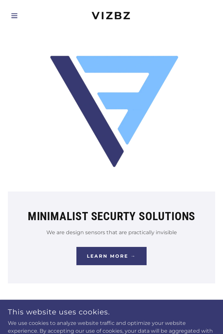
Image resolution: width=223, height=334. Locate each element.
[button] (23, 15)
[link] (111, 15)
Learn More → (111, 256)
